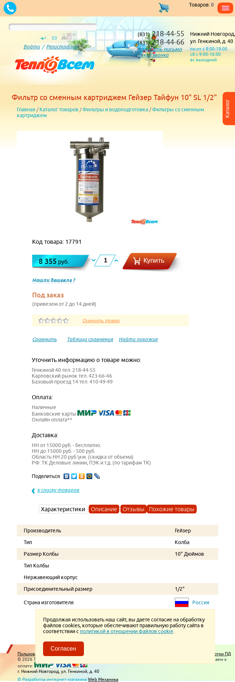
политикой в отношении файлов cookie (126, 631)
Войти (31, 47)
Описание (104, 509)
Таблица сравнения (90, 339)
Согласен (63, 649)
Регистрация (62, 47)
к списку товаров (58, 490)
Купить (154, 260)
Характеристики (63, 509)
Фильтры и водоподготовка (115, 109)
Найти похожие (138, 339)
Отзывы (134, 509)
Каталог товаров (58, 109)
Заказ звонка (153, 55)
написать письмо (160, 49)
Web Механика (103, 679)
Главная (26, 109)
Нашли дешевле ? (53, 280)
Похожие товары (171, 509)
